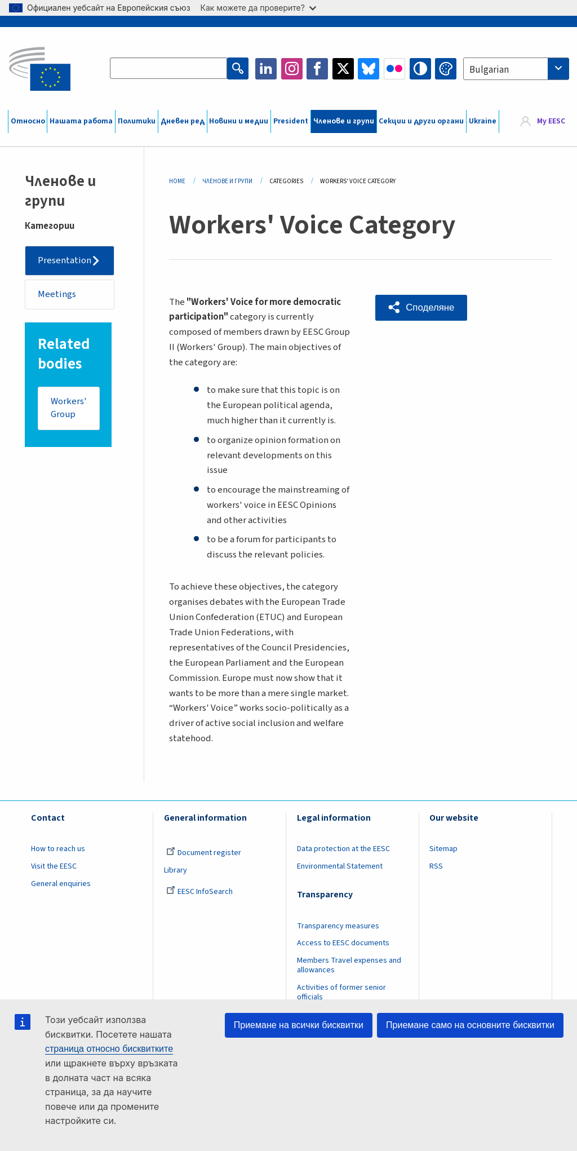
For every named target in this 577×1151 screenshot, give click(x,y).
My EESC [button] (551, 121)
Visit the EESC (54, 866)
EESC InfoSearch (199, 891)
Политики (137, 121)
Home (177, 181)
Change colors (445, 68)
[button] (421, 308)
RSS (436, 866)
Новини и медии (238, 121)
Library (175, 870)
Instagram (292, 68)
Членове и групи (343, 121)
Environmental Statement (340, 866)
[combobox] (516, 68)
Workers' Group (69, 408)
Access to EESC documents (343, 943)
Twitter (343, 68)
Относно (28, 121)
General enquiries (61, 883)
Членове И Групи (227, 181)
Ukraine (482, 121)
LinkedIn (266, 68)
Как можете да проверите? (258, 7)
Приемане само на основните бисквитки (470, 1025)
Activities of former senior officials (341, 992)
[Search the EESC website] (168, 68)
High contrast (420, 68)
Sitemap (443, 849)
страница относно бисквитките (109, 1048)
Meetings (57, 294)
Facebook (317, 68)
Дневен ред (183, 121)
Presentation (65, 260)
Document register (203, 852)
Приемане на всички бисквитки (298, 1025)
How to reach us (58, 849)
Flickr (394, 68)
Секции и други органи (421, 121)
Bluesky (368, 68)
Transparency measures (338, 926)
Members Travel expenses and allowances (349, 965)
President (290, 121)
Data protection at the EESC (343, 849)
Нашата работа (81, 121)
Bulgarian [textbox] (489, 70)
